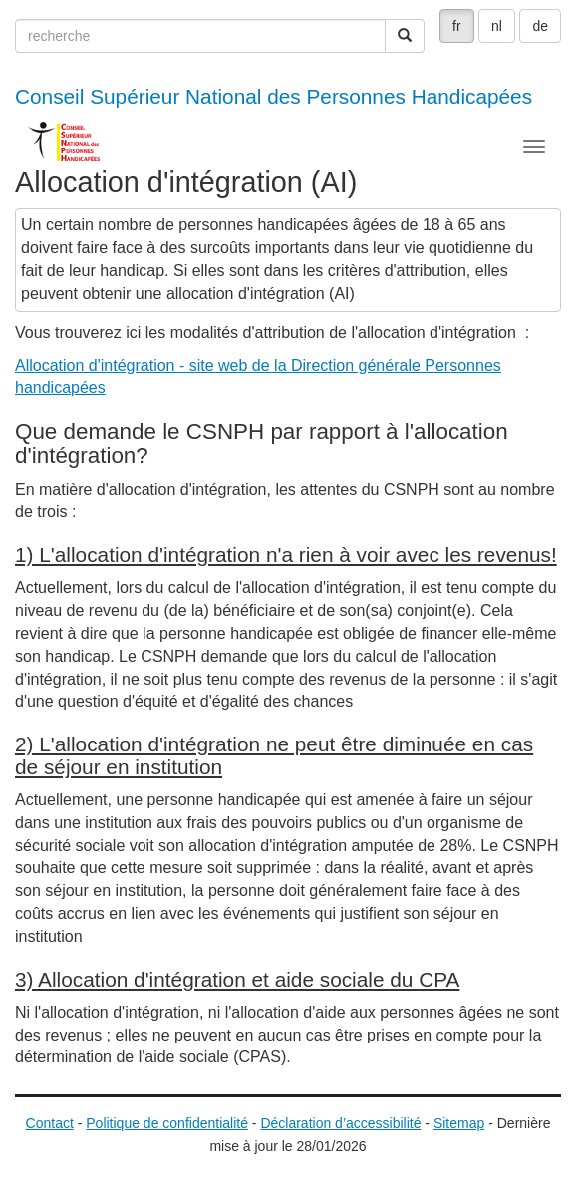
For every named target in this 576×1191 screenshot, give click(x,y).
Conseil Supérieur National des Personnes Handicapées (273, 96)
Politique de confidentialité (167, 1123)
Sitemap (458, 1123)
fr (456, 26)
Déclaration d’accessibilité (340, 1123)
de (540, 26)
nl (496, 26)
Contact (50, 1123)
